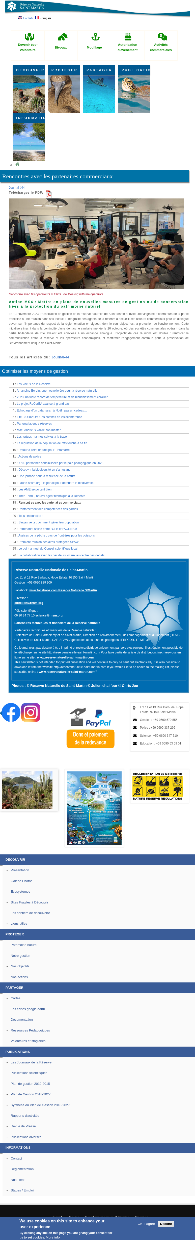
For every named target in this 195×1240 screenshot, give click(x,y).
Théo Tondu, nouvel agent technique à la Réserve (51, 496)
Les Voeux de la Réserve (33, 384)
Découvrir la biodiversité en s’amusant (44, 469)
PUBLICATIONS (136, 70)
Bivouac (61, 47)
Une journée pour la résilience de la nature (46, 476)
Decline (166, 1224)
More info (53, 1237)
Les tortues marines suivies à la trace (42, 436)
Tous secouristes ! (30, 516)
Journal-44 (60, 357)
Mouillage (94, 47)
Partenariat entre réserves (34, 423)
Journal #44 (17, 187)
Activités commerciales (161, 47)
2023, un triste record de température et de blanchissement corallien (62, 397)
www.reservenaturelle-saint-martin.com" (68, 672)
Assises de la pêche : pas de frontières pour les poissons (56, 535)
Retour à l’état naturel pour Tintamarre (44, 450)
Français (43, 18)
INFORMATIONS (30, 118)
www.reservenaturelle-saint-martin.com (65, 657)
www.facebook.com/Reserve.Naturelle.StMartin (63, 590)
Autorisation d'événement (127, 47)
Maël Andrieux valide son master (39, 430)
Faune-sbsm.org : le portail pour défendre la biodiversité (56, 483)
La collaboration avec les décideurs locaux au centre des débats (61, 555)
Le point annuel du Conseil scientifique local (47, 548)
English (25, 18)
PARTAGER (99, 70)
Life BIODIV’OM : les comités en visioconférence (49, 417)
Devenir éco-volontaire (28, 47)
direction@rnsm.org (28, 603)
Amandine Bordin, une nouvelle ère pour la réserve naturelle (57, 390)
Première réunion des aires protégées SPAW (48, 542)
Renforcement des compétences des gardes (48, 509)
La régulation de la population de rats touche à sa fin (52, 443)
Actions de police (29, 456)
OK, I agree (146, 1224)
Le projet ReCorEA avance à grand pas (43, 403)
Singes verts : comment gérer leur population (48, 522)
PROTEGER (64, 70)
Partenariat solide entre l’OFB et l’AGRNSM (47, 529)
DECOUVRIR (30, 70)
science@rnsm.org (49, 615)
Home (17, 164)
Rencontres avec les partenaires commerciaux (49, 502)
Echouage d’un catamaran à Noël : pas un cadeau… (52, 410)
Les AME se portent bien (34, 489)
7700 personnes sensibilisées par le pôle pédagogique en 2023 (60, 463)
